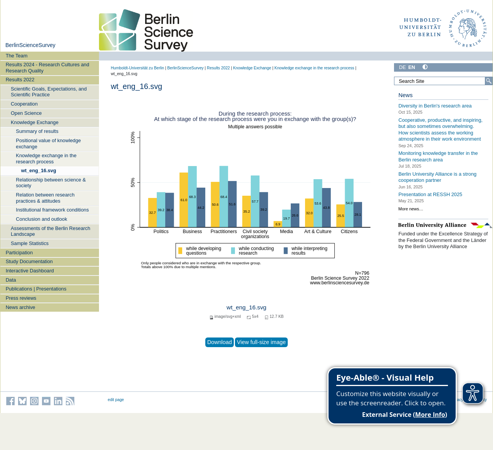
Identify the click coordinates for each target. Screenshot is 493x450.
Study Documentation (29, 261)
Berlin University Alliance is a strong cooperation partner (437, 177)
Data (11, 280)
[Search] (489, 81)
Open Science (26, 113)
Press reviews (21, 298)
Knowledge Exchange (35, 122)
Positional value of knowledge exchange (48, 143)
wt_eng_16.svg (38, 170)
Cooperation (24, 104)
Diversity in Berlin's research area (434, 106)
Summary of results (37, 131)
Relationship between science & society (51, 182)
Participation (19, 252)
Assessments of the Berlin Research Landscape (50, 231)
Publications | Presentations (36, 289)
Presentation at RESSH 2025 (430, 194)
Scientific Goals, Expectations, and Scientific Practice (49, 91)
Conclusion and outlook (41, 219)
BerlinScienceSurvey (30, 45)
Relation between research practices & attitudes (45, 197)
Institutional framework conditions (52, 210)
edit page (116, 400)
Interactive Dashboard (30, 271)
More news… (410, 209)
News (405, 95)
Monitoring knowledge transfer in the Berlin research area (438, 156)
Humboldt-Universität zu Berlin (137, 68)
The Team (17, 56)
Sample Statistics (30, 243)
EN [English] (411, 67)
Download (219, 342)
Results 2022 (20, 79)
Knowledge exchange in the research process (46, 158)
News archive (20, 307)
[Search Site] (443, 81)
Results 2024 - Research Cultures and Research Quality (47, 67)
